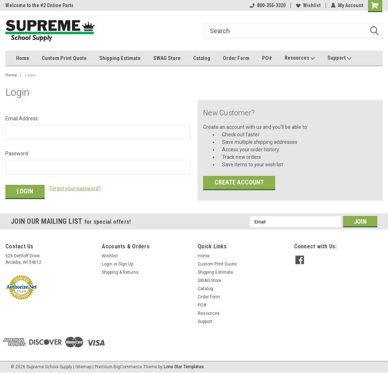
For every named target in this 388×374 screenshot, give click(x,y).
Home (22, 58)
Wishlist (308, 5)
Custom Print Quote (64, 58)
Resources (299, 58)
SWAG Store (167, 58)
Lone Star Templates (183, 366)
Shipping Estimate (120, 58)
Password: (17, 153)
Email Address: (22, 118)
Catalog (201, 58)
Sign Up (126, 264)
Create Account (239, 182)
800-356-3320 (268, 5)
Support (339, 58)
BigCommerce (128, 366)
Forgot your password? (75, 188)
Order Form (236, 58)
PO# (267, 58)
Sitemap (83, 366)
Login (30, 75)
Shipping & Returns (120, 272)
